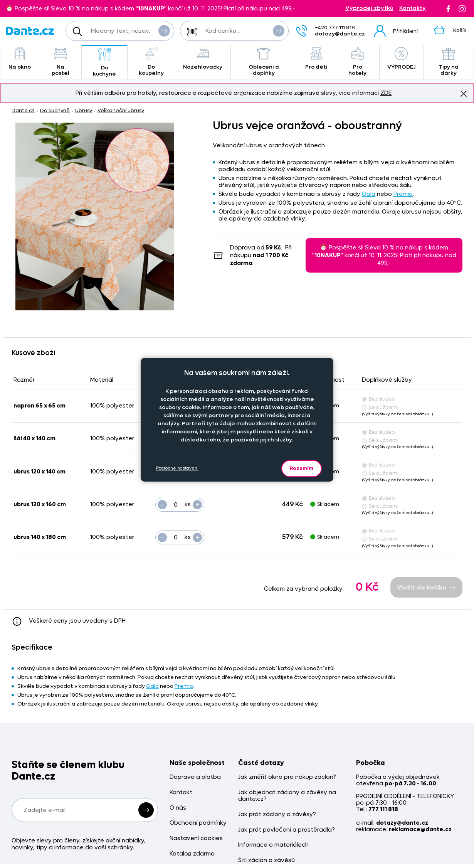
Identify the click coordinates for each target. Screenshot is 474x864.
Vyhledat (164, 30)
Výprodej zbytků (369, 8)
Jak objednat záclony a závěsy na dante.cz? (287, 796)
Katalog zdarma (192, 854)
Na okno (19, 59)
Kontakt (181, 792)
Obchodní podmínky (198, 823)
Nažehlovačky (203, 59)
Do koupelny (151, 62)
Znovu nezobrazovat (464, 93)
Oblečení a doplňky (264, 62)
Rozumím (301, 468)
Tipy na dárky (448, 62)
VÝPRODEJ (401, 59)
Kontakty (412, 8)
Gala (368, 194)
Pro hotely (357, 62)
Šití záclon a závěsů (266, 860)
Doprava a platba (195, 777)
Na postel (60, 62)
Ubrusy (83, 110)
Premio (403, 194)
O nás (178, 808)
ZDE (386, 93)
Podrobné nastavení (177, 468)
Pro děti (316, 59)
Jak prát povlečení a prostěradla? (286, 830)
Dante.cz (23, 110)
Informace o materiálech (273, 845)
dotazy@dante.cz (340, 33)
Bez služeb (378, 399)
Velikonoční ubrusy (120, 110)
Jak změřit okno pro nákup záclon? (287, 777)
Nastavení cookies (196, 838)
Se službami (380, 407)
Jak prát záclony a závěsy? (277, 814)
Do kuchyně (104, 62)
